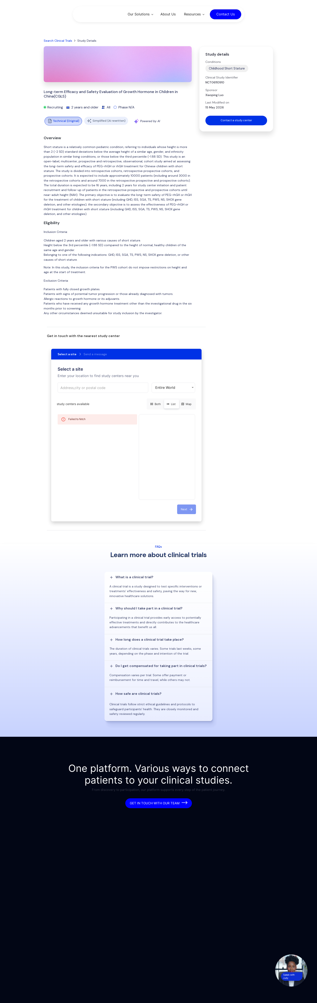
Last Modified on (217, 102)
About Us (168, 14)
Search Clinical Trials (58, 41)
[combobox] (103, 388)
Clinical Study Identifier (221, 77)
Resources (192, 14)
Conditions (213, 62)
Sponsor (211, 90)
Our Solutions (139, 14)
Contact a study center (236, 121)
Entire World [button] (165, 387)
